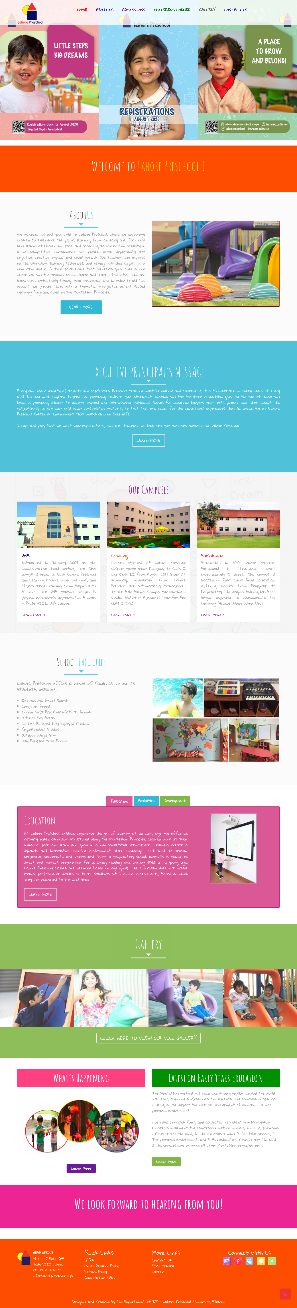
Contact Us (235, 9)
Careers (158, 1271)
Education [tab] (119, 801)
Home (82, 9)
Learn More (81, 307)
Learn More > (33, 614)
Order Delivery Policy (102, 1265)
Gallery (207, 9)
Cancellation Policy (100, 1277)
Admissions (133, 9)
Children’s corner (172, 9)
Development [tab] (175, 800)
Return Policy (96, 1271)
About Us (104, 9)
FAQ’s (89, 1260)
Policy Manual (163, 1265)
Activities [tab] (146, 800)
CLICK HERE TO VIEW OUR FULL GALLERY (148, 1038)
